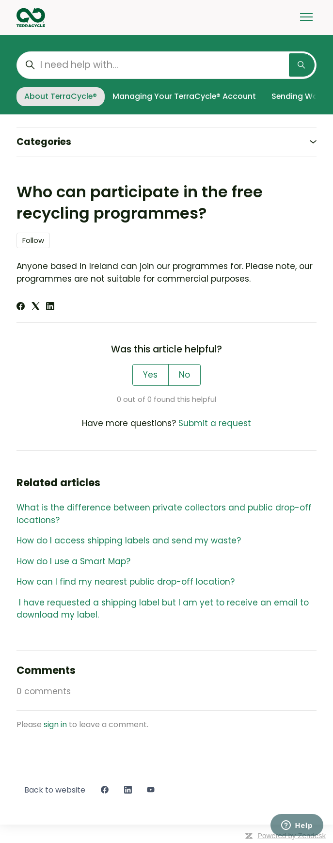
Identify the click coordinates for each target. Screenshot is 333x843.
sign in (55, 724)
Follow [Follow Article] (33, 240)
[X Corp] (36, 307)
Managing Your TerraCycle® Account (184, 96)
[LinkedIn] (50, 307)
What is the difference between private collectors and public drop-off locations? (164, 514)
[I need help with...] (166, 65)
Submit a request (214, 423)
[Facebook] (20, 307)
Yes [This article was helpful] (150, 375)
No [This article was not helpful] (184, 375)
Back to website (54, 789)
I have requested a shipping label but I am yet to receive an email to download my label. (162, 609)
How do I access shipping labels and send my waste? (128, 540)
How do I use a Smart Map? (73, 561)
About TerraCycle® (60, 96)
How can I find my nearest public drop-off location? (126, 582)
